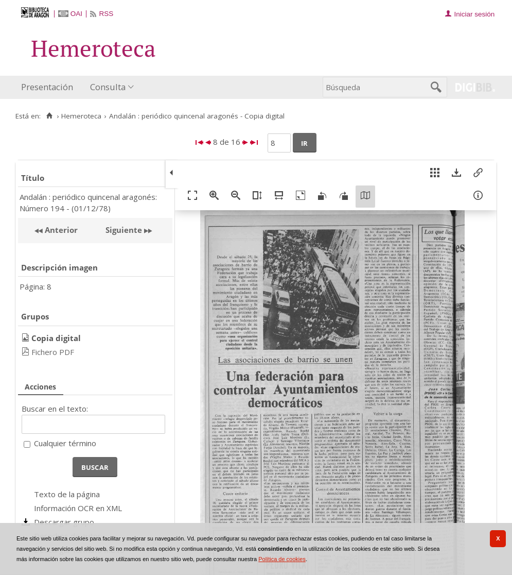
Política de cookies (282, 559)
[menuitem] (49, 87)
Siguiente (123, 230)
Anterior (60, 230)
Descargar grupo (64, 522)
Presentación (47, 87)
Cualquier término (65, 443)
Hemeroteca (81, 116)
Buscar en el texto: (55, 408)
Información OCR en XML (78, 508)
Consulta (108, 87)
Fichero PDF (52, 352)
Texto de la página (67, 494)
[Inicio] (49, 116)
